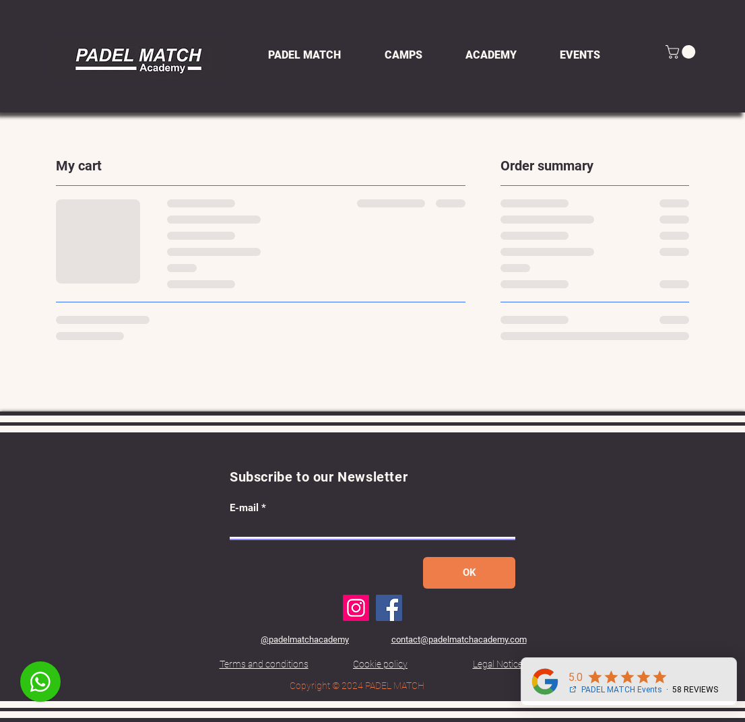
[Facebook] (389, 608)
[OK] (469, 573)
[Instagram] (356, 608)
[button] (682, 52)
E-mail (244, 508)
